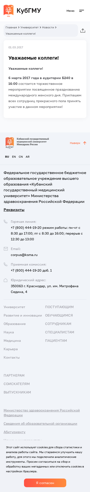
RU (7, 156)
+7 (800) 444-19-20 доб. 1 (31, 270)
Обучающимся (59, 315)
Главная (11, 27)
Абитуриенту (14, 432)
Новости (48, 27)
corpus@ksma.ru (24, 255)
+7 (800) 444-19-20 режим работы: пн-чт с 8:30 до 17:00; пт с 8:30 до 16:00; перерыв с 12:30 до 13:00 (47, 233)
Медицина (12, 340)
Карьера (11, 349)
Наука (9, 332)
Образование (15, 324)
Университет (29, 27)
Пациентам (56, 340)
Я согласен (45, 483)
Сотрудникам (58, 324)
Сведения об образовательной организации (40, 423)
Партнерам (14, 375)
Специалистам (59, 332)
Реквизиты (14, 209)
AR (28, 156)
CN (21, 156)
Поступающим (59, 307)
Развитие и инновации (23, 315)
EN (14, 156)
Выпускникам (17, 392)
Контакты (12, 357)
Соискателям (17, 384)
